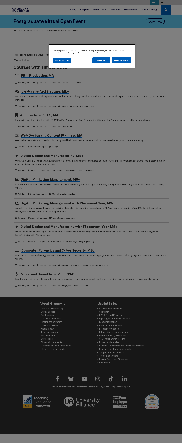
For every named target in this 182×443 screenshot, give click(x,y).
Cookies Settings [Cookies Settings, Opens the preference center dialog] (61, 60)
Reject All (101, 60)
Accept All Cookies (122, 60)
